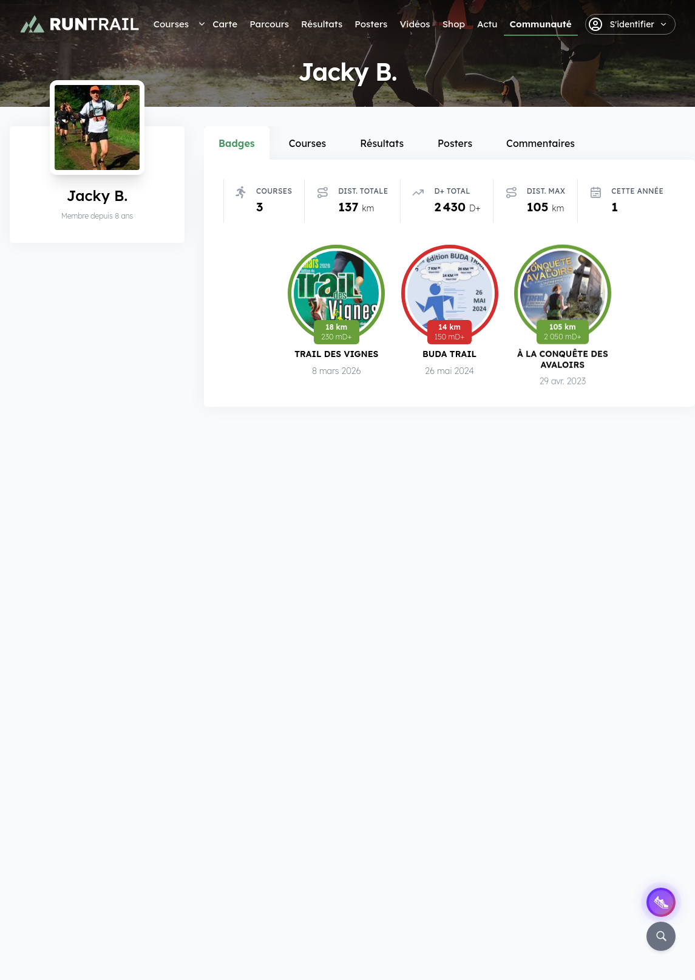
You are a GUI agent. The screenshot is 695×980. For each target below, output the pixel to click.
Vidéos (414, 24)
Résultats (321, 24)
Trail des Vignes (336, 354)
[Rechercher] (661, 936)
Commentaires (540, 143)
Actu (487, 24)
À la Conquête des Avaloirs (562, 359)
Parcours (269, 24)
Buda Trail (449, 354)
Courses (171, 24)
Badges (237, 143)
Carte (224, 24)
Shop (453, 24)
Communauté (541, 24)
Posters (370, 24)
